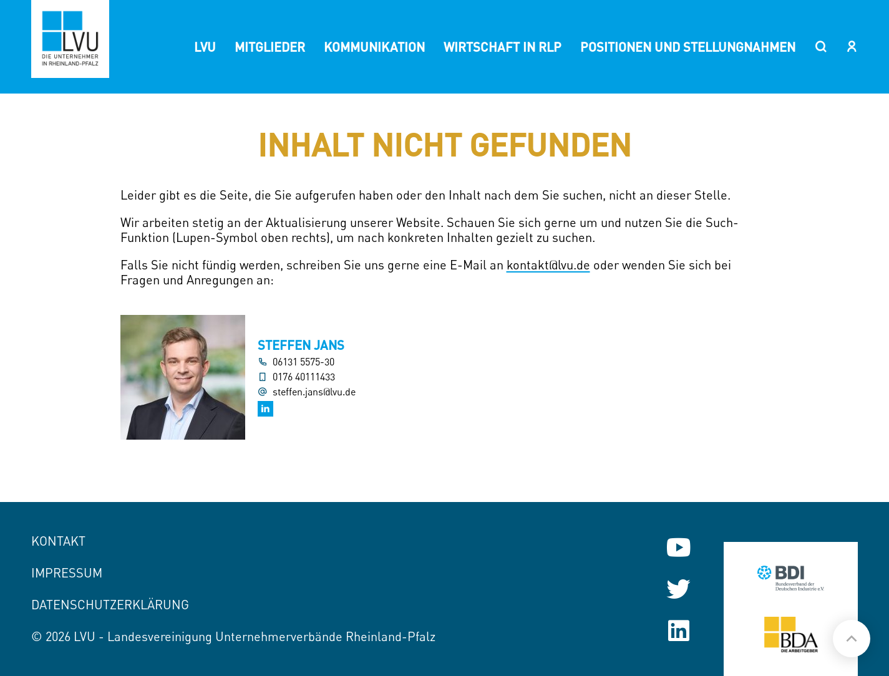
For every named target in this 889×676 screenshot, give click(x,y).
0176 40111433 (304, 377)
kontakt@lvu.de (548, 265)
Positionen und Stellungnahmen (687, 46)
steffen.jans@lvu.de (314, 392)
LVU (205, 46)
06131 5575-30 (303, 362)
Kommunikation (374, 46)
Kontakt (58, 541)
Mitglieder (270, 46)
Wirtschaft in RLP (502, 46)
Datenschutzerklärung (110, 604)
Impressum (66, 573)
